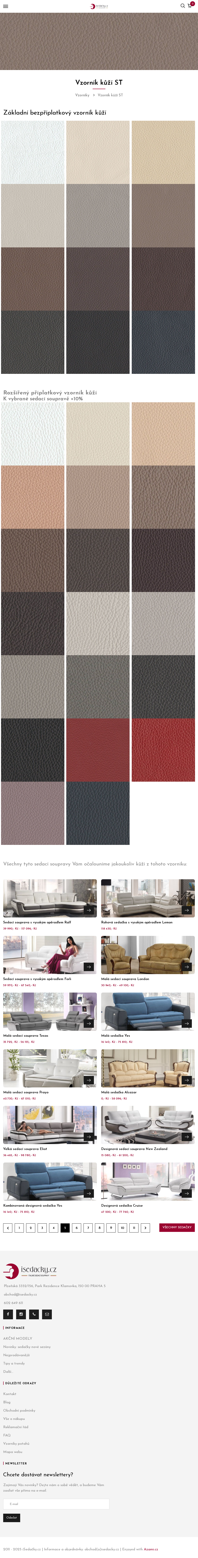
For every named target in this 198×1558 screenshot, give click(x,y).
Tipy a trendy (14, 1363)
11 (134, 1228)
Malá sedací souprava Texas (25, 1036)
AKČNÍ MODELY (17, 1339)
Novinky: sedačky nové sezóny (27, 1347)
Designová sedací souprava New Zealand (134, 1149)
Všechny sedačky (177, 1227)
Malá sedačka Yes (115, 1036)
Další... (8, 1372)
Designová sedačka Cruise (122, 1205)
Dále (145, 1228)
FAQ (7, 1435)
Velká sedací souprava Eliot (25, 1149)
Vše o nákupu (14, 1419)
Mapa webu (12, 1452)
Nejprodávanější (16, 1355)
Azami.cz (151, 1549)
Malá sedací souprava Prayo (25, 1092)
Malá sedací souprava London (125, 979)
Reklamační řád (15, 1427)
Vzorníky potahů (16, 1444)
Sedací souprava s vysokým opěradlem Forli (37, 979)
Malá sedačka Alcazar (119, 1092)
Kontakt (9, 1394)
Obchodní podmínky (19, 1410)
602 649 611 (13, 1303)
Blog (6, 1402)
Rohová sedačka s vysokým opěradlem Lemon (137, 922)
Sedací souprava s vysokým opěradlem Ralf (37, 922)
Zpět (7, 1228)
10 (122, 1228)
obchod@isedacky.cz (20, 1294)
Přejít (89, 910)
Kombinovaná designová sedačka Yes (32, 1205)
